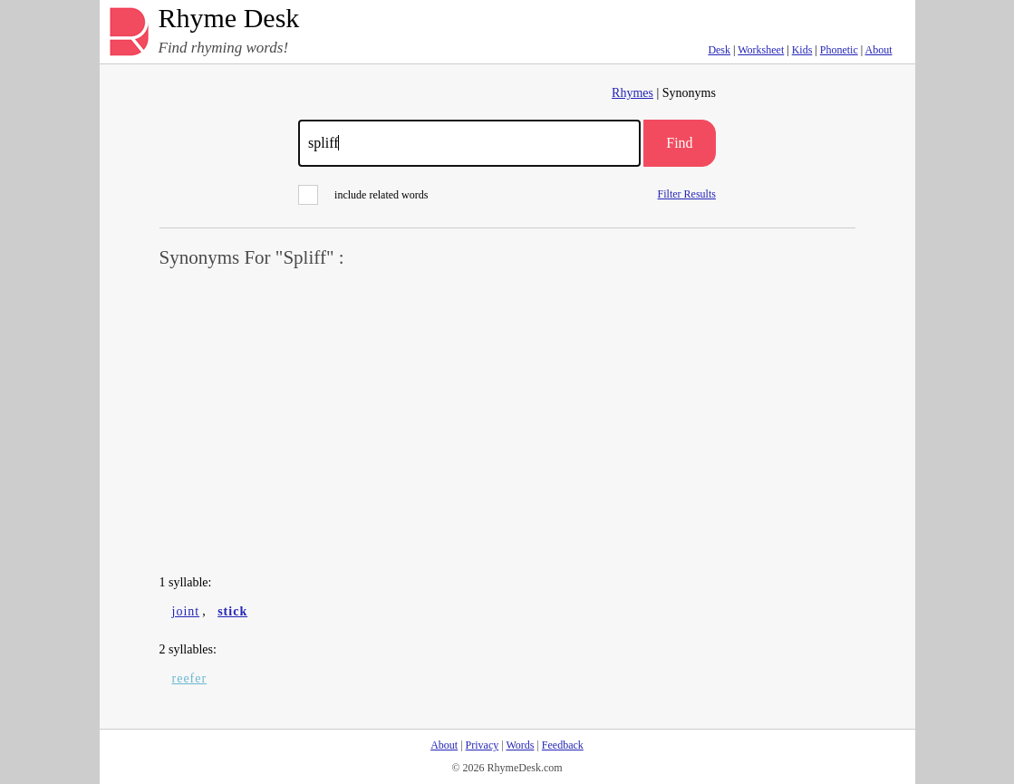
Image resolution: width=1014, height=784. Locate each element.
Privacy (482, 745)
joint (186, 611)
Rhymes (632, 93)
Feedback (563, 745)
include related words (363, 195)
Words (520, 745)
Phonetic (839, 50)
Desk (719, 50)
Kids (802, 50)
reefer (190, 678)
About (879, 50)
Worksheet (761, 50)
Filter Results (687, 193)
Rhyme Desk (229, 19)
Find (679, 142)
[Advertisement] (507, 422)
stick (232, 611)
